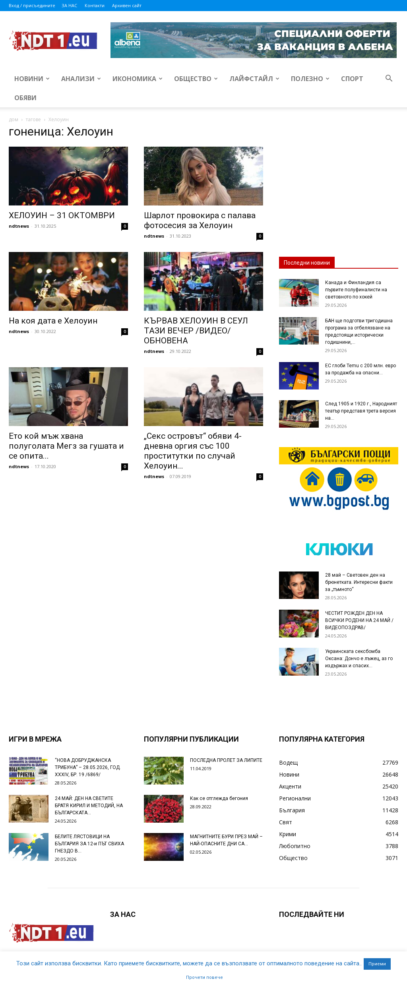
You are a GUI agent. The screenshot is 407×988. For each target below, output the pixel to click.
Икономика (137, 78)
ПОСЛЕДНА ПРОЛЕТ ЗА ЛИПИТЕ (226, 760)
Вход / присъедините (32, 5)
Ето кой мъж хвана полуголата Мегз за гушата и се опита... (66, 446)
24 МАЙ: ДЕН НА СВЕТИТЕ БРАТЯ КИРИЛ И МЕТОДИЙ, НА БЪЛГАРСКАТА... (89, 806)
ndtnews (19, 226)
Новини (32, 78)
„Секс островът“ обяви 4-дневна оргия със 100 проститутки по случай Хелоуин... (193, 451)
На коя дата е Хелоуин (53, 320)
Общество (196, 78)
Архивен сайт (126, 5)
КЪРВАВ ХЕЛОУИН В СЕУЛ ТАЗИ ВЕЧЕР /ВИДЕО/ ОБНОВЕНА (196, 330)
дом (13, 119)
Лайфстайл (254, 78)
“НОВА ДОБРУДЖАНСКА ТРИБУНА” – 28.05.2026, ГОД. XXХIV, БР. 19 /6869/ (88, 767)
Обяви (25, 97)
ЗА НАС (69, 5)
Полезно (310, 78)
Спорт (352, 78)
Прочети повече (204, 977)
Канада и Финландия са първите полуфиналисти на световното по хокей (356, 290)
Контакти (95, 5)
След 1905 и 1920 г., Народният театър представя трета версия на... (361, 411)
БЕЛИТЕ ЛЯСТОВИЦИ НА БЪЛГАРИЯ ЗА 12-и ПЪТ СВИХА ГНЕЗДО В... (89, 844)
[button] (388, 79)
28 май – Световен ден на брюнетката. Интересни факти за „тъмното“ (359, 582)
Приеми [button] (377, 964)
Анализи (81, 78)
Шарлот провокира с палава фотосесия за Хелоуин (200, 220)
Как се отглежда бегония (219, 798)
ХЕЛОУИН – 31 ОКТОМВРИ (62, 215)
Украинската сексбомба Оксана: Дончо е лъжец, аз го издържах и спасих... (359, 658)
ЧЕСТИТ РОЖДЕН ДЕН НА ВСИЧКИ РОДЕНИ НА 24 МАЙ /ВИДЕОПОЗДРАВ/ (359, 620)
